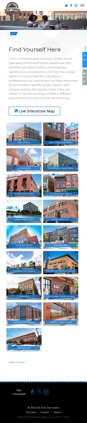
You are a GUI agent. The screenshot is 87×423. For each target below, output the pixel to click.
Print (84, 73)
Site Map (31, 412)
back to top (16, 362)
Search (57, 412)
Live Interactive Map (34, 111)
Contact (44, 412)
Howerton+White (60, 417)
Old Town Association (47, 407)
